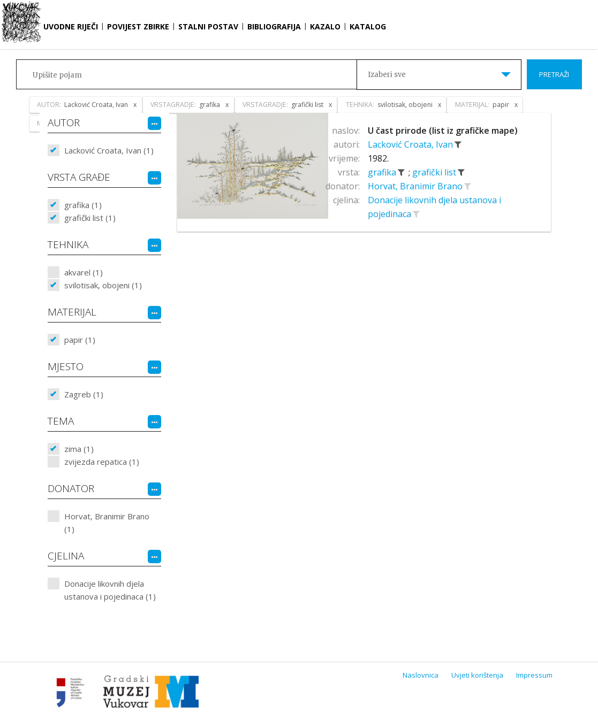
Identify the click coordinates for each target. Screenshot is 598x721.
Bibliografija (274, 26)
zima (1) (79, 448)
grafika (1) (83, 205)
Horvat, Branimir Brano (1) (106, 522)
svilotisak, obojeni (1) (103, 285)
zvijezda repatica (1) (101, 461)
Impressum (534, 675)
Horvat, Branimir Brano (416, 186)
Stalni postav (208, 26)
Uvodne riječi (70, 26)
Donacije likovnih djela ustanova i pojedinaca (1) (110, 590)
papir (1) (79, 339)
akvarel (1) (83, 272)
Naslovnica (420, 675)
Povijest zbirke (138, 26)
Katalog (368, 26)
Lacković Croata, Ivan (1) (109, 150)
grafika (383, 172)
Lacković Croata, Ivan (411, 144)
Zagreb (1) (83, 394)
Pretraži (554, 74)
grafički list (435, 172)
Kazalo (325, 26)
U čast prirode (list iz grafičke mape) (443, 130)
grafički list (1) (90, 217)
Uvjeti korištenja (477, 675)
